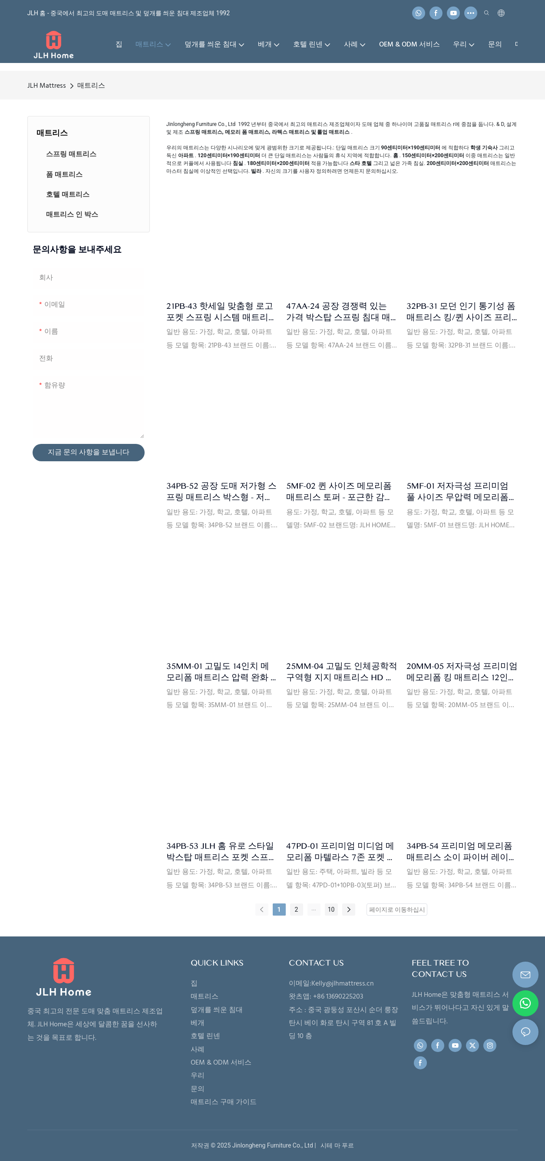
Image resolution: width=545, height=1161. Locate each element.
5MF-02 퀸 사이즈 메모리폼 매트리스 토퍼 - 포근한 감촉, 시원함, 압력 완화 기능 (340, 492)
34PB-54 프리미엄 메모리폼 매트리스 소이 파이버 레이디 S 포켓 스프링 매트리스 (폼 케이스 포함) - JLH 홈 (461, 852)
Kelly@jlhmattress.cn (342, 983)
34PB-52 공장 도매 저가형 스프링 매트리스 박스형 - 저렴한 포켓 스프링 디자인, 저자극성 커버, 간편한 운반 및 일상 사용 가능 (221, 492)
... (313, 908)
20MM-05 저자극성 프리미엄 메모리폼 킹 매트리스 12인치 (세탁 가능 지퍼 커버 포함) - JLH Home (462, 672)
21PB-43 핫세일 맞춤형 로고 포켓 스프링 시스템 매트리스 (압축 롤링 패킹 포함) (221, 312)
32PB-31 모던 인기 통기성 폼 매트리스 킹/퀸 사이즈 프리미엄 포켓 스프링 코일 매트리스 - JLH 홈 (460, 312)
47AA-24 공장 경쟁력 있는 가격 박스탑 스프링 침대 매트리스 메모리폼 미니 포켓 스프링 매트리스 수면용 (338, 312)
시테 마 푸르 (335, 1145)
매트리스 (91, 86)
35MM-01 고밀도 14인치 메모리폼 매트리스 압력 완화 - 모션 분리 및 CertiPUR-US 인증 (221, 672)
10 (331, 909)
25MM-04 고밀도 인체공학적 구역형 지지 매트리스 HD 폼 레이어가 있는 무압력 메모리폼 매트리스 (341, 672)
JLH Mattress (46, 86)
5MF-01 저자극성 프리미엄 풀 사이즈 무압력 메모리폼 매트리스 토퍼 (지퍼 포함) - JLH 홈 (458, 492)
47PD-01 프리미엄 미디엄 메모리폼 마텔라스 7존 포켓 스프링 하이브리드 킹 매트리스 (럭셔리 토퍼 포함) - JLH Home (341, 852)
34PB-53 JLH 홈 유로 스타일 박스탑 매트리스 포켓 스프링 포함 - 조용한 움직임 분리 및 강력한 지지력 (221, 852)
